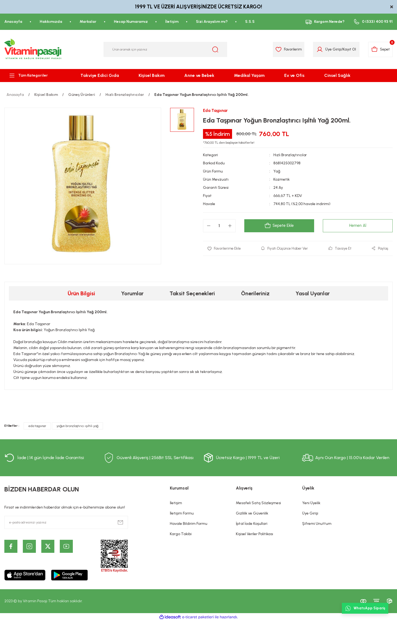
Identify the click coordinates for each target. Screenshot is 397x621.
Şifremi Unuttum (317, 523)
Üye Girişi (310, 513)
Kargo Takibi (181, 534)
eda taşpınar (37, 426)
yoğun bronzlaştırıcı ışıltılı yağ (77, 426)
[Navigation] (33, 75)
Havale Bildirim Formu (188, 523)
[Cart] (379, 49)
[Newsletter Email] (66, 522)
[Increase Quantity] (229, 226)
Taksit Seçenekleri (192, 293)
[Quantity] (219, 226)
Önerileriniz (255, 293)
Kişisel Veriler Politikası (254, 534)
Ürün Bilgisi (81, 293)
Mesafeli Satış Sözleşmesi (258, 503)
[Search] (165, 49)
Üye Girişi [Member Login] (331, 49)
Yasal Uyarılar (313, 293)
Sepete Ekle (279, 226)
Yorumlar (132, 293)
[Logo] (33, 49)
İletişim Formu (182, 513)
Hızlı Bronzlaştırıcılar (290, 155)
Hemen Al (357, 225)
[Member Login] (317, 49)
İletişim (176, 503)
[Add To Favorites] (225, 249)
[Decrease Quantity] (208, 226)
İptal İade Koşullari (251, 523)
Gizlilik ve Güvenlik (252, 513)
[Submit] (120, 522)
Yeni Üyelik (311, 503)
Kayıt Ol (346, 49)
